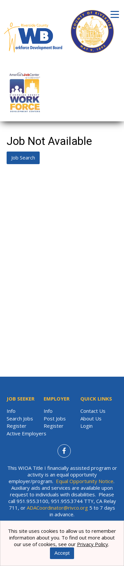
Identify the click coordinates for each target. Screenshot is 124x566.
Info (11, 411)
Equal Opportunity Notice (84, 481)
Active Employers (26, 433)
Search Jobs (20, 418)
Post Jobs (55, 418)
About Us (91, 418)
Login (86, 425)
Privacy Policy (92, 544)
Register (16, 425)
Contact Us (92, 411)
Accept (62, 553)
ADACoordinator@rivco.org (57, 507)
